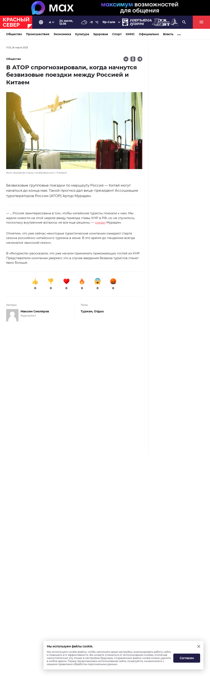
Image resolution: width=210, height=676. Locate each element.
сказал (100, 222)
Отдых (99, 311)
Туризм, (87, 311)
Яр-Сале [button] (109, 22)
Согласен (187, 658)
